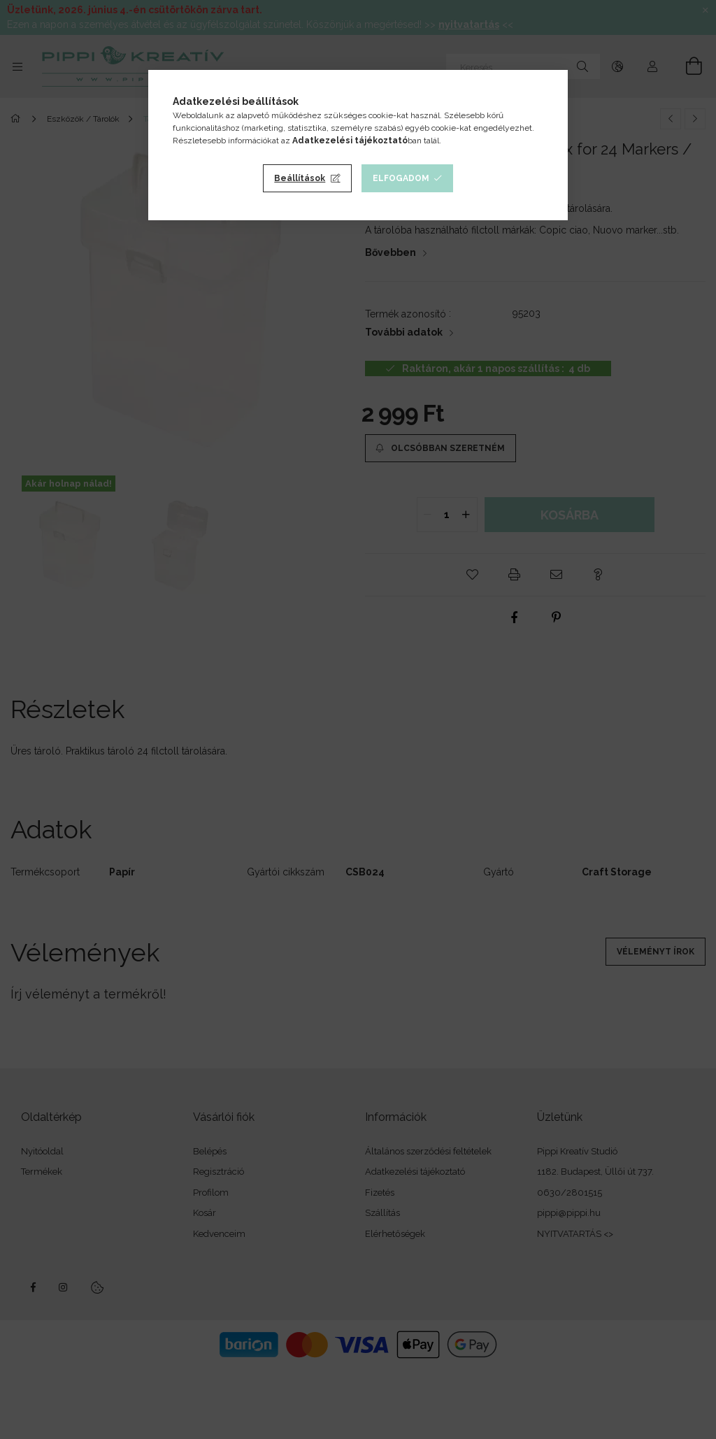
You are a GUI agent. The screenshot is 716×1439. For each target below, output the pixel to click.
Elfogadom (401, 178)
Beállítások (299, 178)
